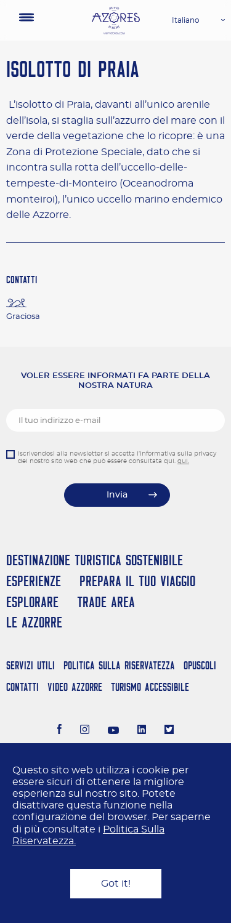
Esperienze (33, 581)
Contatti (22, 687)
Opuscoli (200, 665)
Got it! (116, 884)
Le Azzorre (34, 622)
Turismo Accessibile (150, 687)
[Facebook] (59, 731)
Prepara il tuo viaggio (137, 581)
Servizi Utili (30, 665)
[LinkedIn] (142, 731)
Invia (117, 495)
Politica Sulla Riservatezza (119, 665)
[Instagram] (84, 731)
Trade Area (106, 602)
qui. (183, 461)
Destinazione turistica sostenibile (94, 560)
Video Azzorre (74, 687)
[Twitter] (169, 731)
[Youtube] (113, 731)
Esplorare (32, 602)
